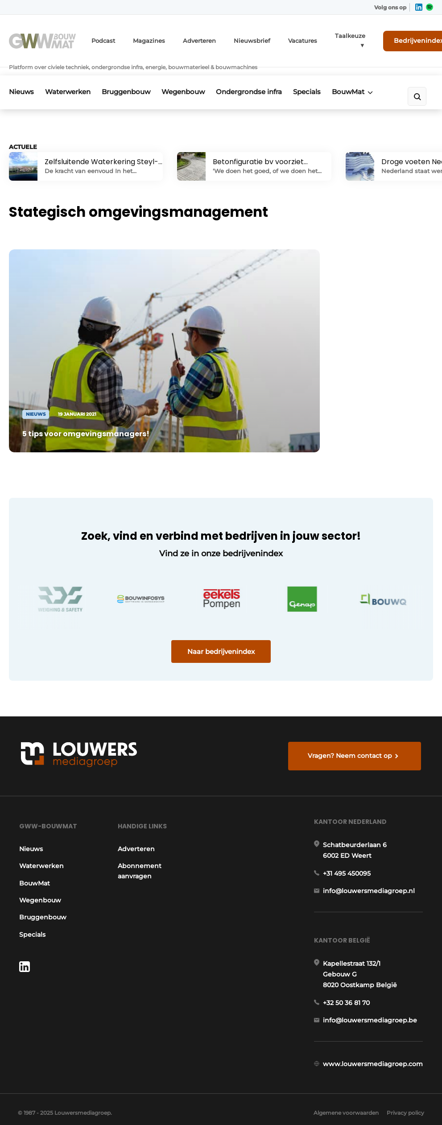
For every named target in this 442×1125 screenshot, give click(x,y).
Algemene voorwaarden (343, 1103)
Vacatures (291, 39)
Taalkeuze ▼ (335, 38)
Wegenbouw (192, 78)
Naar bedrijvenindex (221, 615)
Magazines (148, 39)
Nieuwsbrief (244, 39)
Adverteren (195, 39)
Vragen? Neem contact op (351, 722)
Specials (322, 78)
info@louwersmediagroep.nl (370, 867)
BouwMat (367, 78)
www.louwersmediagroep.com (374, 1047)
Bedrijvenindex (399, 38)
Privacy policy (405, 1103)
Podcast (105, 39)
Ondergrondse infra (261, 78)
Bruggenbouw (132, 78)
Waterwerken (71, 78)
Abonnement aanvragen (139, 843)
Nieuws (21, 78)
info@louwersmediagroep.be (371, 1001)
